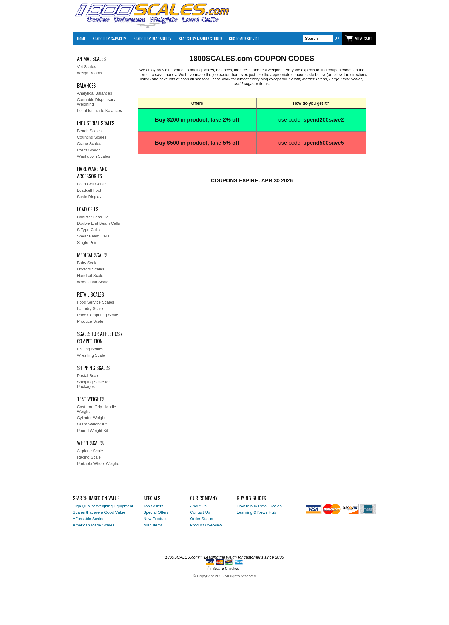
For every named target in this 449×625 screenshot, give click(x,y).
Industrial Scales (95, 123)
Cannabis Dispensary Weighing (96, 101)
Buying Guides (251, 498)
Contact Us (200, 512)
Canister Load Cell (94, 217)
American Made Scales (93, 525)
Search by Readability (153, 38)
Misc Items (153, 525)
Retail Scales (90, 294)
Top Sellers (153, 506)
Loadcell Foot (89, 190)
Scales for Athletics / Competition (100, 337)
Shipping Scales (93, 367)
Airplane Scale (90, 451)
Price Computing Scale (97, 315)
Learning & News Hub (256, 512)
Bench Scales (89, 131)
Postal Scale (88, 375)
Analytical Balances (94, 93)
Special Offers (155, 512)
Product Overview (206, 525)
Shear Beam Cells (93, 236)
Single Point (88, 242)
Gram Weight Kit (92, 424)
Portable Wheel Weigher (99, 463)
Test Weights (90, 399)
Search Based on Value (96, 498)
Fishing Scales (90, 349)
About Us (198, 506)
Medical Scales (92, 255)
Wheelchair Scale (93, 282)
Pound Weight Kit (92, 430)
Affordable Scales (88, 518)
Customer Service (244, 38)
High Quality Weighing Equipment (103, 506)
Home (81, 38)
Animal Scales (91, 58)
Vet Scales (86, 66)
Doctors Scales (90, 269)
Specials (151, 498)
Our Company (204, 498)
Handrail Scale (90, 275)
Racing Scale (89, 457)
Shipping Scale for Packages (93, 384)
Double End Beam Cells (98, 223)
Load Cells (87, 209)
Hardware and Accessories (92, 172)
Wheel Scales (90, 443)
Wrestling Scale (91, 355)
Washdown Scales (93, 156)
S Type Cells (88, 229)
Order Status (201, 518)
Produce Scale (90, 321)
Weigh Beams (89, 73)
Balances (86, 85)
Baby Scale (87, 262)
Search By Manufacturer (200, 38)
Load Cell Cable (91, 184)
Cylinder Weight (91, 417)
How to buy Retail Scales (259, 506)
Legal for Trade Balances (99, 110)
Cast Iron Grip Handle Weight (96, 409)
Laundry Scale (90, 308)
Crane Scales (89, 143)
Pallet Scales (88, 150)
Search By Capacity (109, 38)
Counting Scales (92, 137)
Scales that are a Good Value (99, 512)
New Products (155, 518)
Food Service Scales (95, 302)
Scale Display (89, 196)
